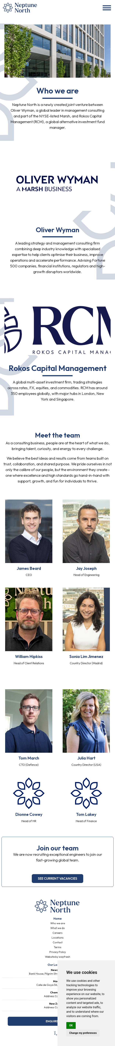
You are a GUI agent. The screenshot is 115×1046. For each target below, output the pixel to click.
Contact (57, 942)
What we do (57, 928)
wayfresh (64, 956)
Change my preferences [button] (83, 1032)
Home (57, 918)
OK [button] (71, 1025)
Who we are (57, 923)
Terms (57, 947)
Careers (57, 933)
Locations (58, 937)
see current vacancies (57, 878)
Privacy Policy (57, 952)
